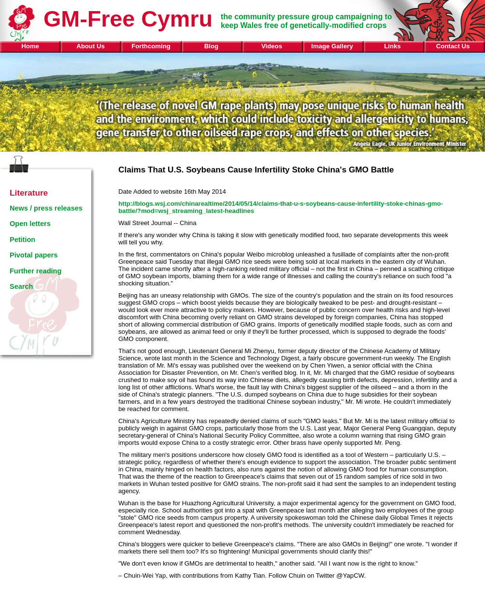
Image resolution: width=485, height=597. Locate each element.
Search (21, 286)
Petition (22, 239)
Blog (211, 46)
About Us (90, 46)
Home (30, 46)
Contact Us (453, 46)
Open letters (30, 223)
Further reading (35, 271)
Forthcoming (151, 46)
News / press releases (46, 208)
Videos (271, 46)
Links (392, 46)
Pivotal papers (33, 255)
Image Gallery (332, 46)
